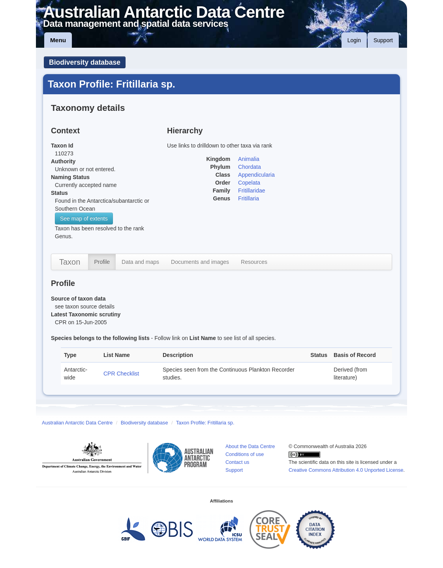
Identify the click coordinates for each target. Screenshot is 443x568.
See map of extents (84, 218)
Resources (254, 262)
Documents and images (200, 262)
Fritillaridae (251, 190)
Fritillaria (248, 198)
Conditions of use (244, 454)
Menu (58, 40)
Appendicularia (256, 175)
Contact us (237, 462)
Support (383, 40)
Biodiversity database (84, 62)
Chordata (249, 167)
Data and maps (140, 262)
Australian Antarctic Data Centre (77, 423)
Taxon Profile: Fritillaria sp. (205, 423)
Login (354, 40)
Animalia (248, 159)
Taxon (69, 262)
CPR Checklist (121, 373)
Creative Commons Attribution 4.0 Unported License (346, 470)
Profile (102, 262)
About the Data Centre (250, 446)
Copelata (249, 182)
